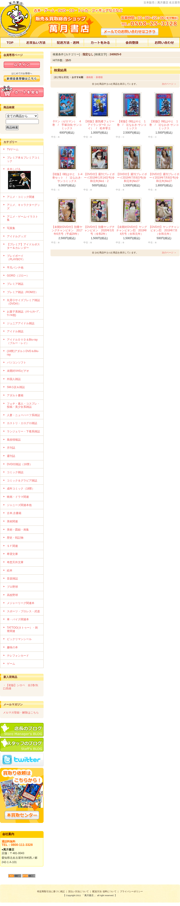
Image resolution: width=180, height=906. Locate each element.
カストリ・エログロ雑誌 (22, 423)
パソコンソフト (16, 362)
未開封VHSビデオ (18, 370)
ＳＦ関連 (12, 546)
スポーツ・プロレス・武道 (23, 611)
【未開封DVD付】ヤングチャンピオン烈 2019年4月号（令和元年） (131, 230)
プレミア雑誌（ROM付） (22, 292)
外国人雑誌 (14, 379)
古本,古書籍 (14, 513)
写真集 (11, 228)
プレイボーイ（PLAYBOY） (16, 257)
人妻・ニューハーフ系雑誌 (23, 415)
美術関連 (12, 521)
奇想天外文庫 (15, 562)
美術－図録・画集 (18, 529)
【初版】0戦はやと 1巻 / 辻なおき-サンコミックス (131, 125)
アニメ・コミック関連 (20, 197)
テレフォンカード (18, 655)
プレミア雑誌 (15, 283)
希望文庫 (12, 554)
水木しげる (23, 179)
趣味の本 (12, 647)
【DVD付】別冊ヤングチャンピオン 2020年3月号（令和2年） (99, 230)
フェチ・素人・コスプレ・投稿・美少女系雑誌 (23, 405)
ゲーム (11, 663)
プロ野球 (12, 586)
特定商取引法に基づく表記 (51, 891)
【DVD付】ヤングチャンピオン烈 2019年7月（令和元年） (164, 230)
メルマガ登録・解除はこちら (21, 712)
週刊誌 (11, 456)
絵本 (9, 570)
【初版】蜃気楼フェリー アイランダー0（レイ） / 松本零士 (100, 125)
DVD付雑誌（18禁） (19, 464)
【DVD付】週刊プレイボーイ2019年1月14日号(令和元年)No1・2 (99, 177)
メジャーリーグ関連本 (20, 603)
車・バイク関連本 (18, 619)
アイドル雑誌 (15, 331)
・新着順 (98, 77)
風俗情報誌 (14, 439)
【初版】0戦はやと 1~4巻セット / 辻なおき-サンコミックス (66, 177)
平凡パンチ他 (15, 267)
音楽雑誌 (12, 578)
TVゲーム (13, 149)
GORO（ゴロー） (18, 275)
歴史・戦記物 (15, 537)
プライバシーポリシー (131, 891)
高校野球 (12, 595)
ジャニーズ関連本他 (19, 505)
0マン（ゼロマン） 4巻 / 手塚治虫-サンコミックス (66, 125)
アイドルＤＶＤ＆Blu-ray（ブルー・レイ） (22, 341)
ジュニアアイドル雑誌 (20, 323)
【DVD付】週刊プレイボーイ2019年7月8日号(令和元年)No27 (131, 177)
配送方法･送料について (104, 891)
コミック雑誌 (15, 472)
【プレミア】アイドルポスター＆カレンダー (23, 246)
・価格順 (88, 77)
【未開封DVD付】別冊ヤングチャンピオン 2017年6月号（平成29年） (67, 230)
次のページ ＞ (169, 84)
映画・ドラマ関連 (18, 496)
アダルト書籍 (15, 395)
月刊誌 (11, 447)
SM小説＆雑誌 (16, 387)
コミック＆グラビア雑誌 (22, 480)
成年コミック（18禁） (21, 488)
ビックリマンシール (19, 639)
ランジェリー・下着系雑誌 (23, 431)
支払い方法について (78, 891)
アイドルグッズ (16, 236)
